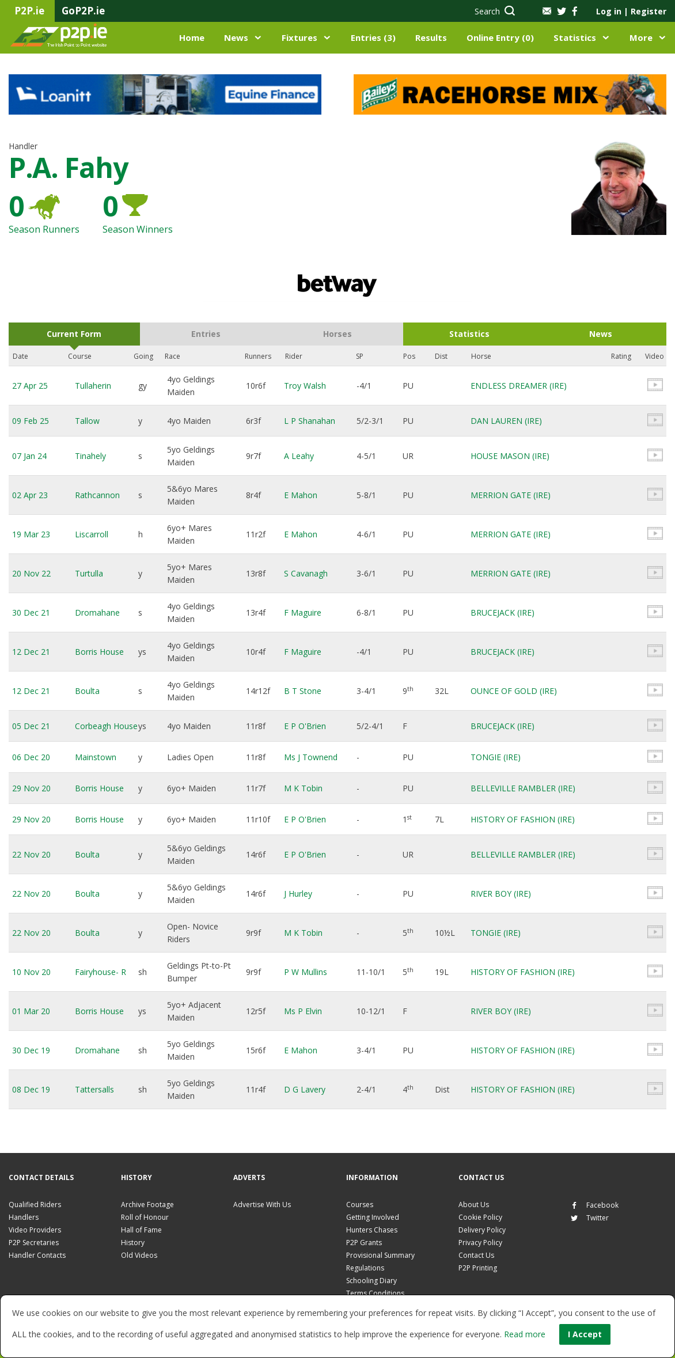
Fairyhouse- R (100, 971)
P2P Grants (364, 1242)
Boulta (87, 690)
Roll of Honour (145, 1217)
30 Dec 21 (31, 612)
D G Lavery (304, 1089)
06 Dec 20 (31, 757)
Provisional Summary (380, 1255)
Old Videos (139, 1255)
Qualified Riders (35, 1204)
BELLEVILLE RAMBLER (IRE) (523, 788)
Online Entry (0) (500, 37)
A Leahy (299, 455)
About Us (473, 1204)
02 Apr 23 (30, 495)
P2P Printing (477, 1268)
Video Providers (35, 1230)
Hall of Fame (141, 1230)
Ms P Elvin (303, 1011)
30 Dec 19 (31, 1050)
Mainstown (95, 757)
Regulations (365, 1268)
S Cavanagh (306, 573)
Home (191, 37)
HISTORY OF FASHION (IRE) (523, 819)
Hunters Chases (371, 1230)
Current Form (74, 333)
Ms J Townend (311, 757)
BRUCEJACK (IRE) (502, 612)
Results (431, 37)
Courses (359, 1204)
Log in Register (631, 11)
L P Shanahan (309, 420)
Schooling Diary (371, 1280)
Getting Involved (372, 1217)
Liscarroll (91, 534)
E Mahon (300, 495)
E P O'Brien (305, 725)
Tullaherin (93, 385)
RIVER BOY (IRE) (501, 893)
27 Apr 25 (30, 385)
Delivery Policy (482, 1230)
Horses (337, 333)
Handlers (24, 1217)
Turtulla (89, 573)
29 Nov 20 (31, 788)
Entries (206, 333)
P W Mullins (305, 971)
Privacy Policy (480, 1242)
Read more (524, 1334)
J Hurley (298, 893)
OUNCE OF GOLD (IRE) (514, 690)
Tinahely (90, 455)
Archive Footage (147, 1204)
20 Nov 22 (31, 573)
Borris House (99, 651)
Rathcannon (97, 495)
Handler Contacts (37, 1255)
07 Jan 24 (29, 455)
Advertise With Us (262, 1204)
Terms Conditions (375, 1293)
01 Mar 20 (31, 1011)
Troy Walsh (305, 385)
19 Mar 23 (31, 534)
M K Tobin (303, 788)
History (133, 1242)
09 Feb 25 (30, 420)
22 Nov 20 (31, 854)
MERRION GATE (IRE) (511, 495)
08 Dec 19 (31, 1089)
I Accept (585, 1334)
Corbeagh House (106, 725)
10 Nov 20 (31, 971)
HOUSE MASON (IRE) (510, 455)
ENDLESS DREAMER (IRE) (519, 385)
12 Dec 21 (31, 651)
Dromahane (97, 612)
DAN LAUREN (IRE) (506, 420)
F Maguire (302, 612)
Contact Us (476, 1255)
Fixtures (299, 37)
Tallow (87, 420)
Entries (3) (373, 37)
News (236, 37)
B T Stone (302, 690)
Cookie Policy (480, 1217)
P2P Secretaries (34, 1242)
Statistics (574, 37)
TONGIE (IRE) (496, 757)
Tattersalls (94, 1089)
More (641, 37)
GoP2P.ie (83, 10)
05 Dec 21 (31, 725)
